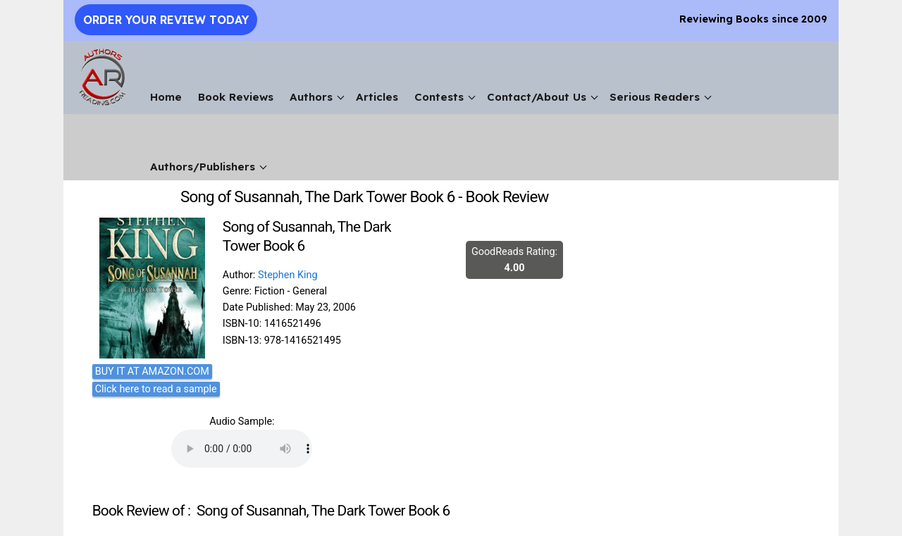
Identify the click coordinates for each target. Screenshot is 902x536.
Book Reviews (235, 97)
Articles (377, 97)
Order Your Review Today (166, 20)
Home (166, 97)
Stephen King (288, 275)
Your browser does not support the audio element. (241, 449)
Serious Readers (655, 97)
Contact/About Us (536, 97)
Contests (439, 97)
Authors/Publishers (202, 166)
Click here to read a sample (156, 389)
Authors (311, 97)
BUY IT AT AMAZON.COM (152, 372)
